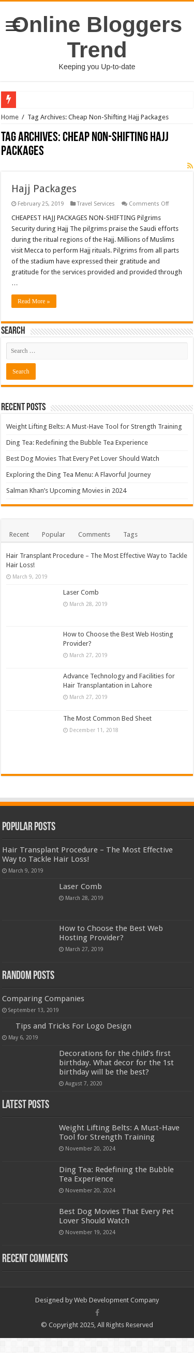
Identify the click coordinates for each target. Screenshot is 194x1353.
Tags (130, 534)
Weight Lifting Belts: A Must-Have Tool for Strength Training (94, 426)
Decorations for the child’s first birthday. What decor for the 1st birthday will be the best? (116, 1063)
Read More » (34, 301)
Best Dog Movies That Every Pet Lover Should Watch (82, 458)
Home (10, 117)
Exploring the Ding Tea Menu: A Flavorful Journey (78, 474)
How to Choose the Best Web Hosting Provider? (111, 933)
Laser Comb (81, 592)
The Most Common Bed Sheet (107, 718)
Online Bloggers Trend (97, 37)
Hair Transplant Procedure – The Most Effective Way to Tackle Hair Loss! (87, 854)
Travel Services (96, 203)
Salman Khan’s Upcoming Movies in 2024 (66, 490)
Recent (19, 534)
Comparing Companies (43, 998)
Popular (53, 534)
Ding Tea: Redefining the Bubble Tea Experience (77, 442)
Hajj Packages (44, 188)
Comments (94, 534)
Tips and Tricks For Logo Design (73, 1026)
